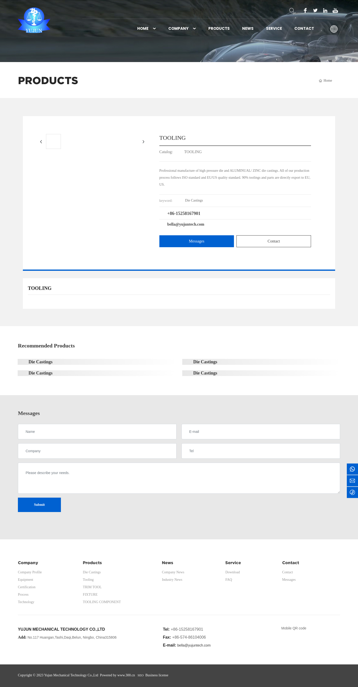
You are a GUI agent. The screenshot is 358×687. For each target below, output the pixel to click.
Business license (156, 675)
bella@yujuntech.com (185, 224)
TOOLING (193, 152)
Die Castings (41, 361)
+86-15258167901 (183, 213)
